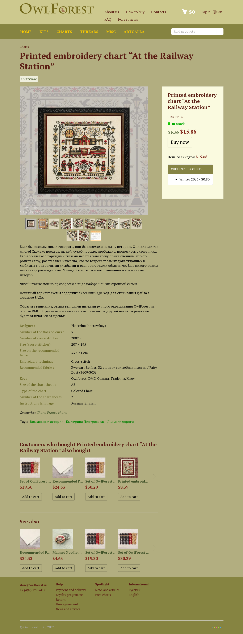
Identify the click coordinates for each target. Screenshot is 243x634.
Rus (217, 12)
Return (61, 600)
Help (59, 584)
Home (26, 31)
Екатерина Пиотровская (85, 421)
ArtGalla (134, 31)
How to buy (135, 11)
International (139, 584)
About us (111, 11)
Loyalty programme (69, 595)
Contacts (158, 11)
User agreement (67, 604)
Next (154, 477)
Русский (135, 590)
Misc (111, 31)
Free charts (103, 595)
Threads (89, 31)
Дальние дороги (120, 421)
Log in (206, 12)
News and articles (68, 609)
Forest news (128, 19)
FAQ (107, 19)
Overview (29, 79)
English (134, 595)
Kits (44, 31)
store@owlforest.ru (33, 585)
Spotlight (102, 584)
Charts (64, 31)
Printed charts (57, 412)
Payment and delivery (71, 590)
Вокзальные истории (46, 421)
